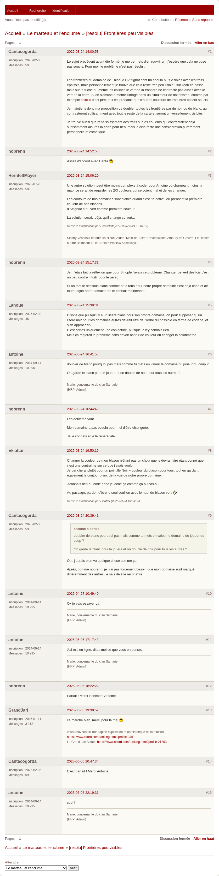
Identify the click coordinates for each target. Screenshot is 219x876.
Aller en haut (203, 839)
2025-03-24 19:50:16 (83, 450)
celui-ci (86, 100)
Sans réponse (202, 20)
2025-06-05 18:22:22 (83, 686)
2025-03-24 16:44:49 (83, 409)
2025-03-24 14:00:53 (83, 51)
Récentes (182, 20)
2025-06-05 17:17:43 (83, 640)
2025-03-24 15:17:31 (83, 262)
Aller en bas (204, 43)
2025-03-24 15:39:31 (83, 305)
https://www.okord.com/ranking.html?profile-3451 (101, 737)
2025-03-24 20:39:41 (83, 515)
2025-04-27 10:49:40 (83, 593)
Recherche (37, 11)
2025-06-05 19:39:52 (83, 710)
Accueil (12, 11)
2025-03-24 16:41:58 (83, 354)
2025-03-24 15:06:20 (83, 175)
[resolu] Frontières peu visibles (120, 33)
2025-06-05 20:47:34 (83, 761)
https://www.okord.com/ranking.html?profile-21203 (132, 742)
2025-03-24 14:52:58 (83, 151)
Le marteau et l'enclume (53, 33)
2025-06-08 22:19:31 (83, 793)
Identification (61, 11)
